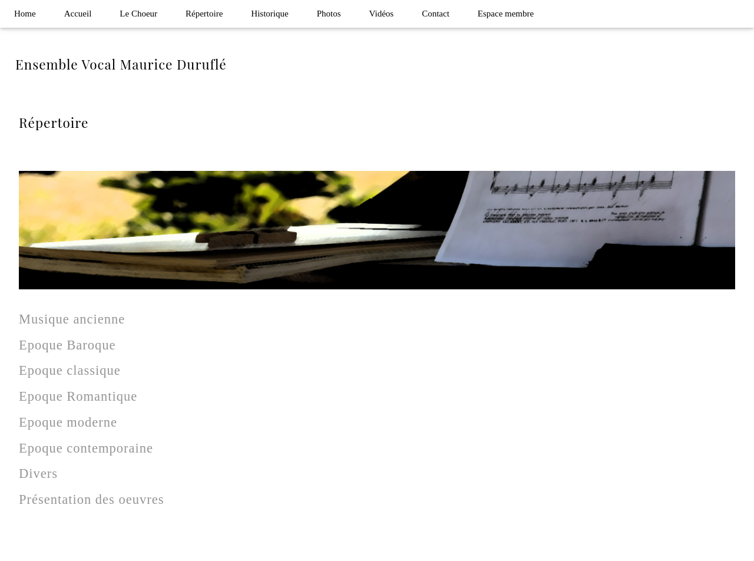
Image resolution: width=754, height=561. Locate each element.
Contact (435, 13)
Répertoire (204, 13)
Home (25, 13)
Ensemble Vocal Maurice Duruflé (121, 64)
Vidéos (381, 13)
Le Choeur (138, 13)
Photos (329, 13)
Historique (269, 13)
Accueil (78, 13)
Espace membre (506, 13)
